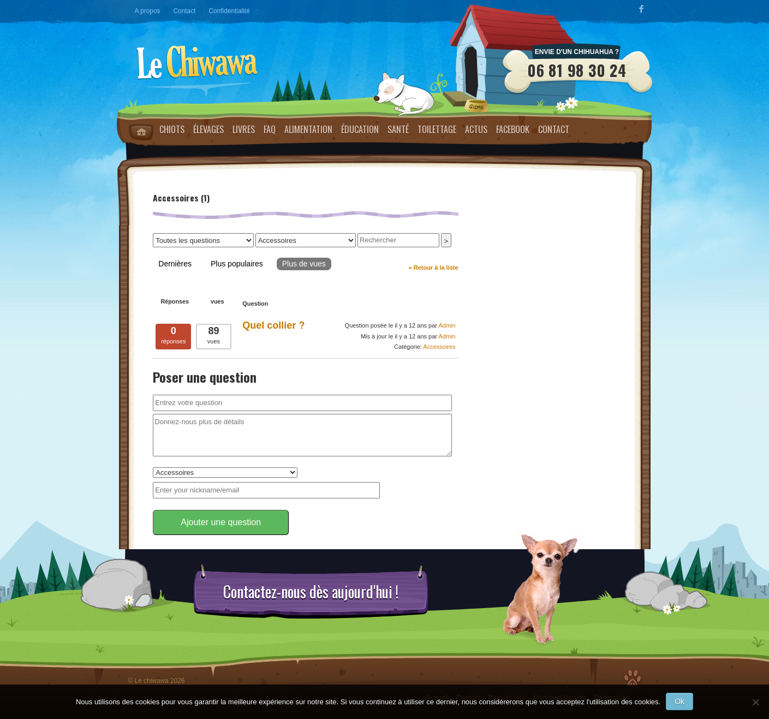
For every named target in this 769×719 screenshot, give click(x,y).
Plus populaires (237, 263)
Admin (446, 325)
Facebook (512, 129)
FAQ (270, 129)
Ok (679, 701)
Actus (476, 129)
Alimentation (308, 129)
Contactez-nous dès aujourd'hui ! (310, 592)
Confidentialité (228, 11)
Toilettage (437, 129)
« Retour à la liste (433, 267)
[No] (755, 702)
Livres (244, 129)
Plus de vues (304, 263)
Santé (398, 129)
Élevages (208, 129)
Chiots (171, 129)
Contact (184, 11)
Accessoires (439, 346)
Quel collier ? (273, 325)
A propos (147, 11)
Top (632, 678)
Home (141, 132)
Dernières (175, 263)
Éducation (360, 129)
